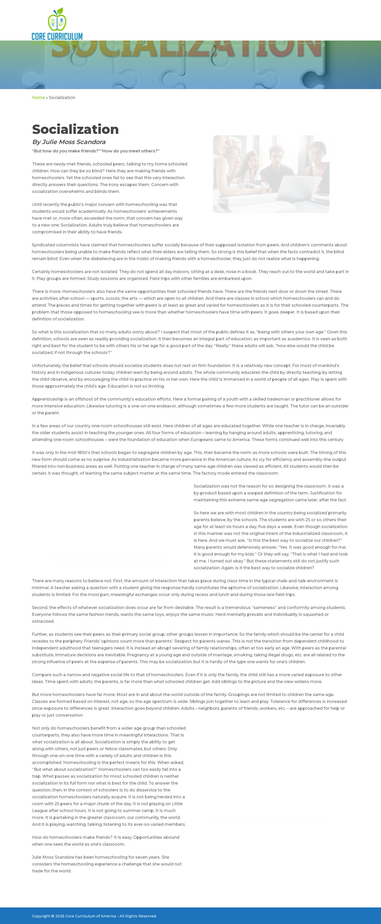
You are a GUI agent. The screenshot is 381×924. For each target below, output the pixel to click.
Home (38, 97)
